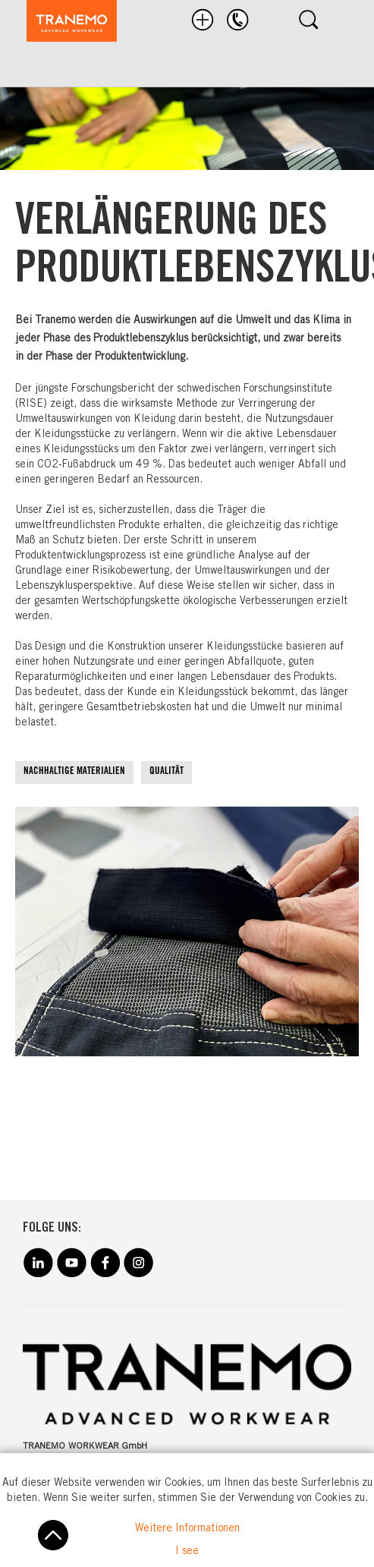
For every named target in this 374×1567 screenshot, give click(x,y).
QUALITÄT (166, 772)
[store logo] (64, 23)
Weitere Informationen (187, 1529)
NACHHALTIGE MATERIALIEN (74, 772)
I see (187, 1552)
